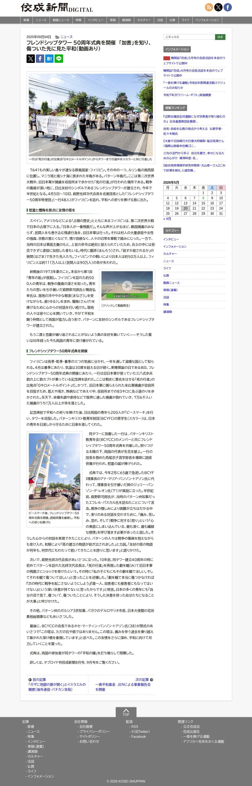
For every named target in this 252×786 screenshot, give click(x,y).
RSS (134, 726)
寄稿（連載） (170, 290)
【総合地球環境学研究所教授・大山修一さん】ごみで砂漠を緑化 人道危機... (194, 168)
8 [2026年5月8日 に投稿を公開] (203, 198)
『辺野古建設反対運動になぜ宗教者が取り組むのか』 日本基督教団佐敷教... (194, 119)
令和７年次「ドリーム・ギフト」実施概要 (187, 95)
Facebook (138, 736)
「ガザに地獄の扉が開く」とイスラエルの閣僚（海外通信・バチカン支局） (57, 684)
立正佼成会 (191, 726)
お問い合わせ (89, 741)
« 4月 (167, 219)
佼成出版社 (191, 731)
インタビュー (95, 20)
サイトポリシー (89, 736)
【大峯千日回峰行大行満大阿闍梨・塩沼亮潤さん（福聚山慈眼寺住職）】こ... (193, 143)
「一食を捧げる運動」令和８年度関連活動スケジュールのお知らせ (194, 85)
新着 (26, 20)
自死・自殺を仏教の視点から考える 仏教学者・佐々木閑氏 (193, 131)
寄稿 (113, 20)
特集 (79, 20)
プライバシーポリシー (94, 731)
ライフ (185, 20)
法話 (160, 20)
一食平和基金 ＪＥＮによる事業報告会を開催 (124, 684)
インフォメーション (207, 20)
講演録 (126, 20)
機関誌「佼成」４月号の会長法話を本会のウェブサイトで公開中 (193, 73)
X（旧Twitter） (140, 731)
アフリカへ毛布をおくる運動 (203, 741)
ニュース (41, 20)
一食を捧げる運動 (196, 736)
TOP (126, 712)
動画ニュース (61, 20)
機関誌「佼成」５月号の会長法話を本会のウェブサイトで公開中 (194, 60)
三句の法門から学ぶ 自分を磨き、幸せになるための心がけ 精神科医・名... (193, 156)
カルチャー (144, 20)
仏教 (172, 20)
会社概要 (86, 726)
